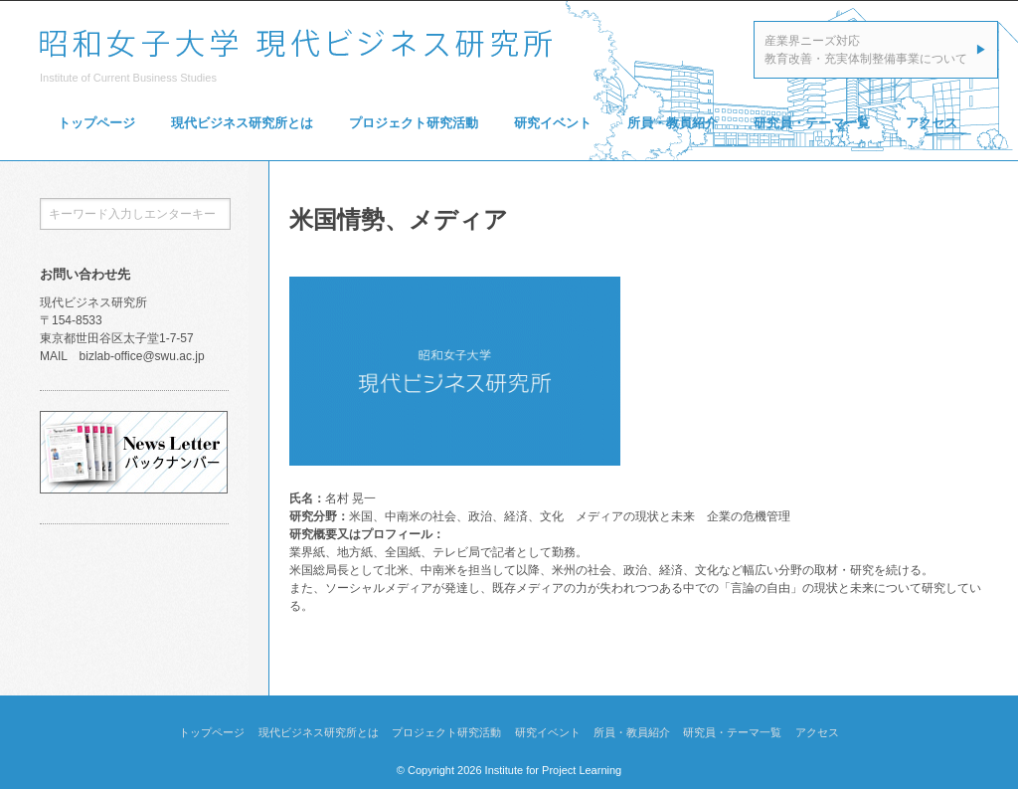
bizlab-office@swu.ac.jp (142, 356)
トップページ (96, 122)
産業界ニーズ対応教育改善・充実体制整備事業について (865, 50)
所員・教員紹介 (672, 122)
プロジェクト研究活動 (413, 122)
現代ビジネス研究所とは (242, 122)
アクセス (931, 122)
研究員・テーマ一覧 (812, 122)
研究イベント (553, 122)
